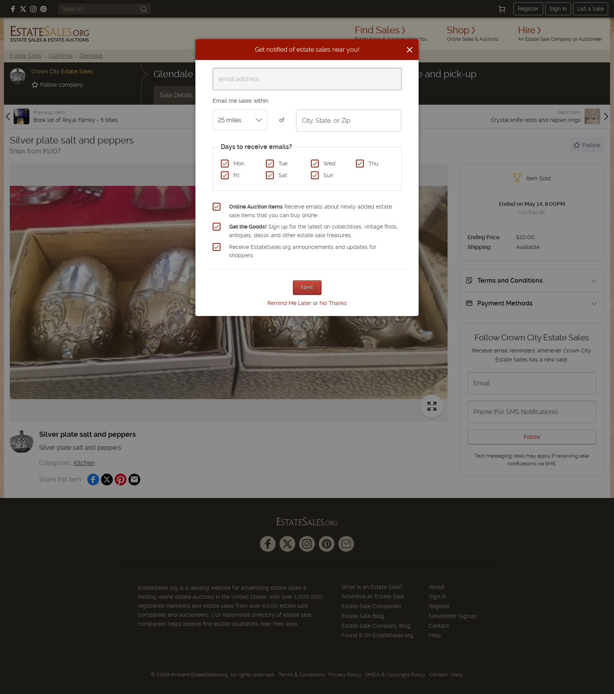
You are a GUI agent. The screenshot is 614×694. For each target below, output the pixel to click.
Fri (236, 175)
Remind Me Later (289, 303)
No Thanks (333, 303)
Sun (328, 175)
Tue (282, 163)
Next (307, 287)
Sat (282, 175)
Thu (373, 163)
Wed (329, 163)
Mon (238, 163)
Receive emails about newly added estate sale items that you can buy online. (310, 210)
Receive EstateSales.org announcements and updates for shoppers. (302, 251)
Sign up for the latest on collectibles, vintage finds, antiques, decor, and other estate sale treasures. (313, 230)
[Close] (409, 50)
